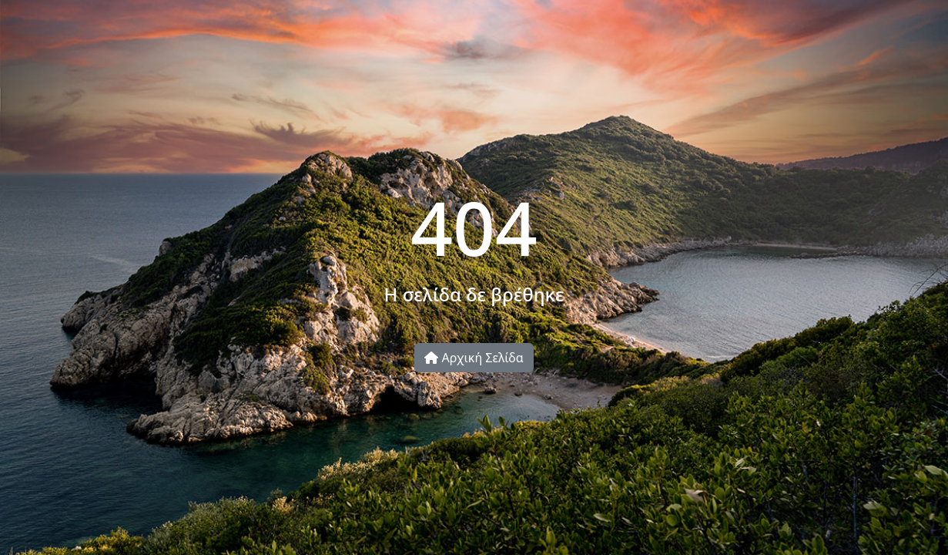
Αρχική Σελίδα (473, 357)
